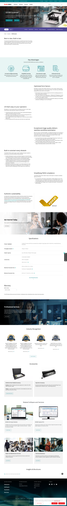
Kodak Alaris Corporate (23, 1)
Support (10, 29)
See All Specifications (33, 277)
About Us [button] (51, 1)
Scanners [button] (26, 4)
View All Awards (33, 356)
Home (5, 33)
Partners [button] (55, 1)
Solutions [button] (15, 4)
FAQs (35, 487)
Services (6, 492)
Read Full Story (10, 351)
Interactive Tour (9, 20)
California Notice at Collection (30, 498)
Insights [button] (31, 4)
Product (6, 29)
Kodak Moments (16, 1)
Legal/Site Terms (22, 498)
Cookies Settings (39, 503)
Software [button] (21, 4)
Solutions (6, 484)
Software (6, 487)
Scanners (9, 33)
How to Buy (17, 20)
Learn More (8, 460)
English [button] (42, 1)
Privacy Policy (17, 498)
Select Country (6, 287)
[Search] (54, 4)
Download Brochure (9, 393)
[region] (50, 501)
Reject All (54, 503)
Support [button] (46, 1)
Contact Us (60, 1)
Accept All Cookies (61, 503)
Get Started (7, 225)
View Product (8, 430)
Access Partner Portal (9, 1)
